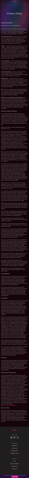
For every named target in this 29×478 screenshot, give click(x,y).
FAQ (14, 461)
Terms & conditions (14, 463)
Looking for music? (14, 453)
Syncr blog (14, 448)
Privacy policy (15, 466)
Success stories (14, 450)
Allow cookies (14, 476)
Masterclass (14, 445)
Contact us (14, 468)
